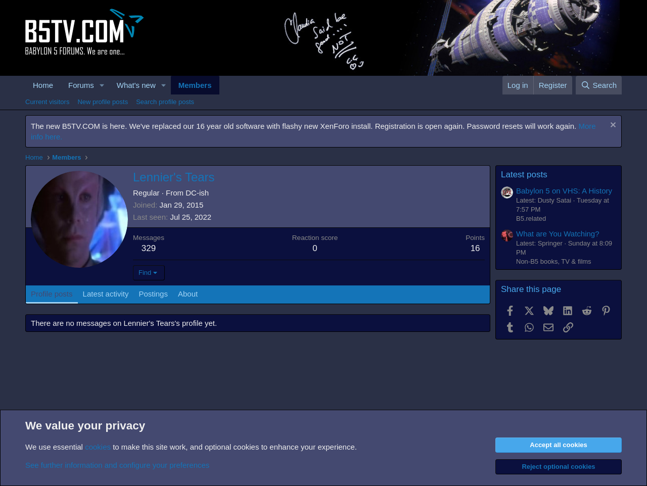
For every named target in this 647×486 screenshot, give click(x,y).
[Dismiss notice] (612, 126)
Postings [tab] (153, 293)
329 (149, 248)
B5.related (531, 218)
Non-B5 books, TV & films (553, 261)
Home (43, 85)
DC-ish (197, 192)
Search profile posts (165, 102)
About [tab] (188, 293)
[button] (102, 85)
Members (195, 85)
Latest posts (524, 174)
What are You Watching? (557, 233)
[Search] (599, 85)
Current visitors (47, 102)
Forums (81, 85)
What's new (136, 85)
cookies (98, 447)
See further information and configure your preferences (117, 465)
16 (475, 248)
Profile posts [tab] (52, 293)
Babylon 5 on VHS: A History (564, 190)
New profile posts (102, 102)
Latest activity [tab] (106, 293)
